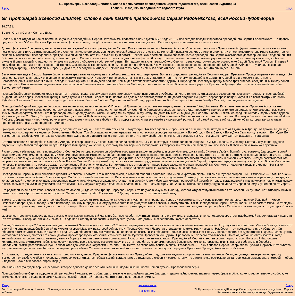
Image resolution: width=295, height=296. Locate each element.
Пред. (5, 8)
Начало (144, 290)
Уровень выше (147, 285)
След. (289, 8)
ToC (153, 290)
